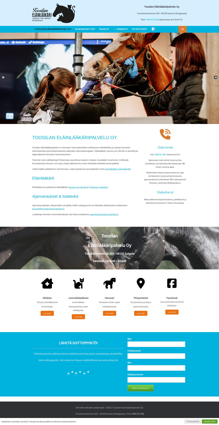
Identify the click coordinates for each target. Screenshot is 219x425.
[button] (182, 29)
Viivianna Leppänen (98, 187)
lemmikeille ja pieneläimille (118, 169)
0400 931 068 (152, 19)
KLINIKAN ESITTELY (85, 29)
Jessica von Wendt (77, 187)
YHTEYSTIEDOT (139, 29)
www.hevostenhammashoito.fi (104, 214)
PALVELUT (104, 29)
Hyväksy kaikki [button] (209, 421)
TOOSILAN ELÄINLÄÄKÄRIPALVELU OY (52, 29)
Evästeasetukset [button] (193, 421)
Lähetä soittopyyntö (140, 387)
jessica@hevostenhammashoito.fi (48, 209)
